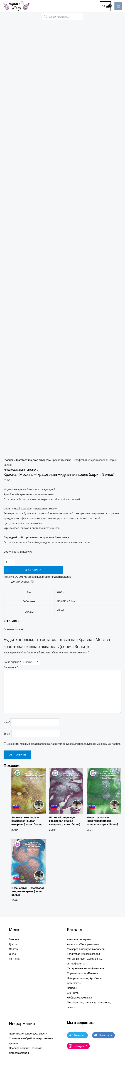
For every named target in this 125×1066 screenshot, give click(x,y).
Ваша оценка (12, 661)
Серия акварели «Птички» (82, 973)
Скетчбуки (73, 992)
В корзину (33, 569)
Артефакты (74, 983)
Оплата (13, 949)
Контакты (14, 958)
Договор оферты (19, 1052)
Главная (9, 459)
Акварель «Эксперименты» (83, 944)
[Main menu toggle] (118, 6)
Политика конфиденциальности (28, 1033)
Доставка (14, 944)
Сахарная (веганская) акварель (85, 968)
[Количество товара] (9, 562)
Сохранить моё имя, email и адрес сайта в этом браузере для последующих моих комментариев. (63, 743)
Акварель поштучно (79, 939)
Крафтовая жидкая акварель (33, 459)
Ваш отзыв (11, 667)
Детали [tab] (15, 581)
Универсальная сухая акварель (86, 949)
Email (7, 733)
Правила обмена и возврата (25, 1048)
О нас (12, 953)
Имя (7, 722)
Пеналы (72, 987)
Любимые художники (79, 997)
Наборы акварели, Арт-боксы (84, 978)
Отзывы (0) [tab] (27, 581)
